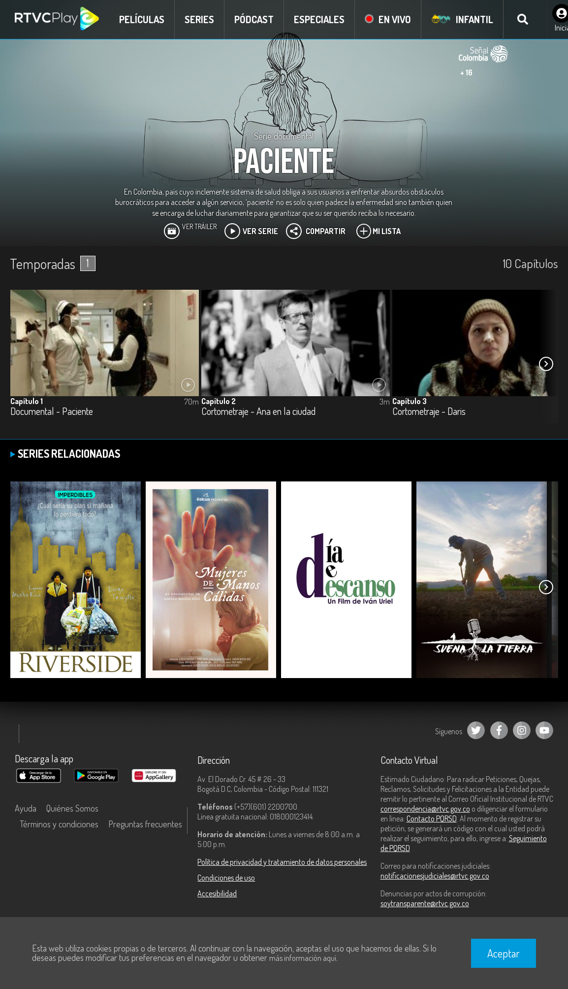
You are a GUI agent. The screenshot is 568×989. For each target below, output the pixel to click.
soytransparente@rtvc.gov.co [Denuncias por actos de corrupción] (424, 903)
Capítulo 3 (409, 401)
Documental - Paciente (51, 411)
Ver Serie (251, 231)
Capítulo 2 (218, 401)
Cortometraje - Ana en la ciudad (258, 411)
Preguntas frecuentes (145, 823)
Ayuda (25, 808)
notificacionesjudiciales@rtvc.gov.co (434, 876)
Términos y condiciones (59, 823)
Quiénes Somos (72, 808)
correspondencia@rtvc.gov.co (425, 809)
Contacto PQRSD (432, 818)
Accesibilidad (217, 893)
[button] (545, 364)
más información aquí (302, 958)
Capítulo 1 (26, 401)
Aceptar (503, 953)
